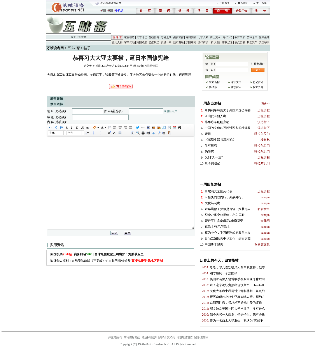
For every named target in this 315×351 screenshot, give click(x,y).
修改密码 (236, 87)
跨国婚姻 (141, 42)
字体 (52, 132)
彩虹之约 (166, 37)
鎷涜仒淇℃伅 (167, 337)
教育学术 (239, 37)
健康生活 (264, 37)
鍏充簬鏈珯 (115, 337)
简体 (104, 10)
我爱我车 (252, 42)
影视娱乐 (227, 42)
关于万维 (261, 3)
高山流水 (215, 37)
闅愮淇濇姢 (201, 337)
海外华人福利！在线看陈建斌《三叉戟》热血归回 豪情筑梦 (106, 260)
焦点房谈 (239, 42)
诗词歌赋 (191, 37)
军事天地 (129, 42)
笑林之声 (252, 37)
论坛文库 (236, 82)
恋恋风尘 (154, 42)
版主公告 (258, 87)
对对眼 (97, 65)
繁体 (111, 10)
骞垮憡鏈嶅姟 (132, 337)
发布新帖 (214, 82)
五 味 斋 (117, 37)
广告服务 (224, 3)
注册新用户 (170, 111)
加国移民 (191, 42)
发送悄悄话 (151, 65)
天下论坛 (141, 37)
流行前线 (203, 42)
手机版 (119, 10)
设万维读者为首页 (110, 3)
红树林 (82, 36)
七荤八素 (203, 37)
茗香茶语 (129, 37)
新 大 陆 (215, 42)
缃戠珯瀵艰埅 (184, 337)
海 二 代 (227, 37)
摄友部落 (178, 37)
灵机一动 (166, 42)
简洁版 (213, 87)
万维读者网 (55, 48)
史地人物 (117, 42)
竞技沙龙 (154, 37)
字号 (70, 132)
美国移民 (264, 42)
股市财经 (178, 42)
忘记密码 (258, 82)
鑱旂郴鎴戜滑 (150, 337)
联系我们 (243, 3)
